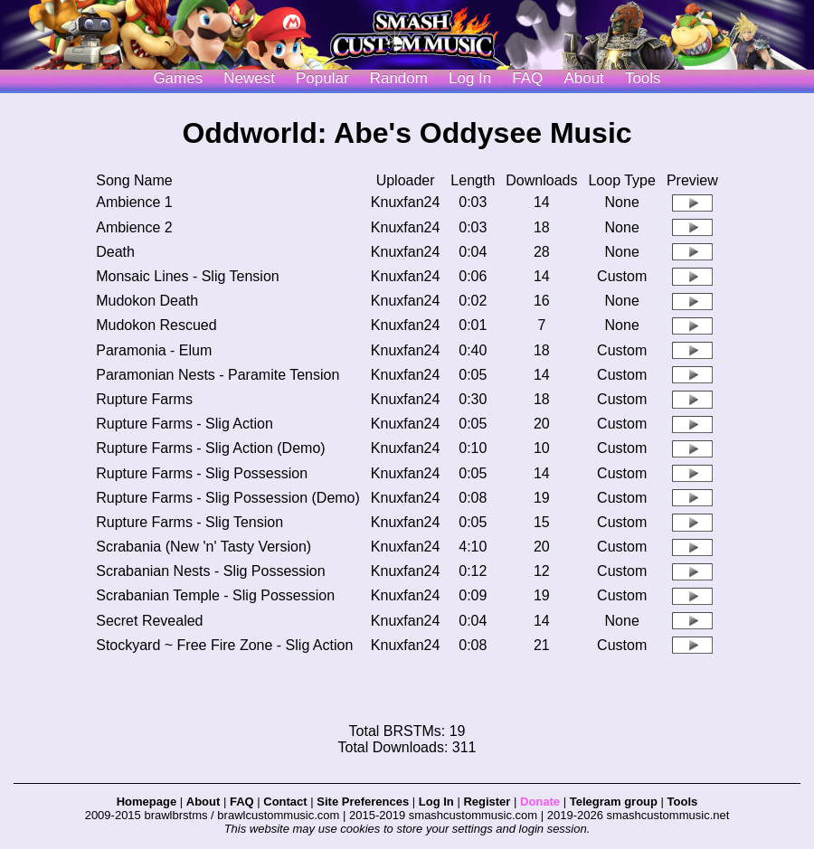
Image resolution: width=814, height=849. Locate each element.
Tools (643, 78)
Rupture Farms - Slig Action (184, 423)
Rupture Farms (144, 399)
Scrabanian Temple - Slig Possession (215, 595)
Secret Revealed (149, 620)
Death (115, 251)
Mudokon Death (147, 300)
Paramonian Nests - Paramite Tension (217, 374)
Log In (436, 801)
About (583, 78)
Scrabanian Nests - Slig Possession (210, 571)
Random (399, 78)
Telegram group (614, 801)
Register (486, 801)
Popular (322, 78)
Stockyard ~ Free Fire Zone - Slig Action (224, 645)
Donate (540, 801)
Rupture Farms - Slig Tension (189, 522)
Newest (249, 78)
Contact (285, 801)
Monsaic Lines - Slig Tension (187, 276)
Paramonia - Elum (154, 350)
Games (178, 78)
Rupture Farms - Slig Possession (202, 473)
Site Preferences (363, 801)
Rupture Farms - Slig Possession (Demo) (228, 497)
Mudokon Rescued (156, 325)
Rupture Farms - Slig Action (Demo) (210, 448)
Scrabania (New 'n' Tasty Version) (203, 546)
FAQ (527, 78)
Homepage (146, 801)
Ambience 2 (134, 227)
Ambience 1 (134, 202)
